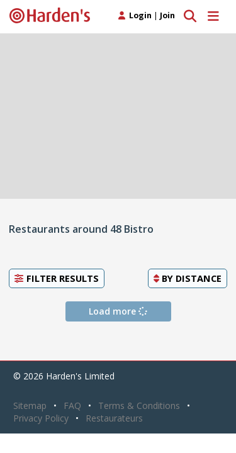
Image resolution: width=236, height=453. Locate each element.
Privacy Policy (41, 418)
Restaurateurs (114, 418)
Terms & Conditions (139, 405)
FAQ (72, 405)
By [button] (188, 278)
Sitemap (30, 405)
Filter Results (56, 278)
